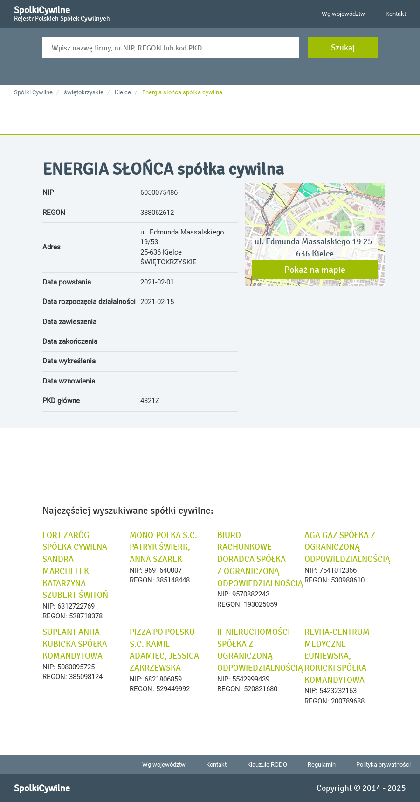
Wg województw (343, 13)
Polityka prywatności (383, 764)
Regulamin (322, 764)
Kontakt (396, 13)
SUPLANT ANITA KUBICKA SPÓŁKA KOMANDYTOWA (74, 644)
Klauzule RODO (267, 764)
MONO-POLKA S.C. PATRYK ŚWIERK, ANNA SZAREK (163, 547)
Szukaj (343, 48)
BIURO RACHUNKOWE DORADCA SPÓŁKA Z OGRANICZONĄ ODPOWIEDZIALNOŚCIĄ (260, 559)
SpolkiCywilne (62, 12)
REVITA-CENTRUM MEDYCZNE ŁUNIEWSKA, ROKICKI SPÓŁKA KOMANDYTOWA (337, 656)
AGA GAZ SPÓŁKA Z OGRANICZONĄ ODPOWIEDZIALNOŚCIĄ (347, 547)
